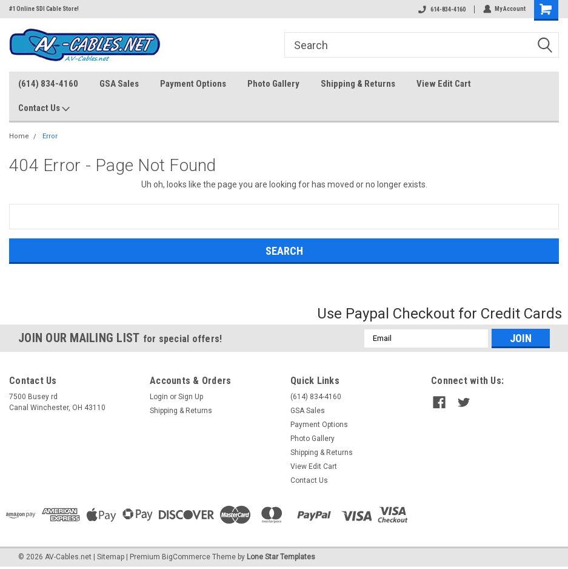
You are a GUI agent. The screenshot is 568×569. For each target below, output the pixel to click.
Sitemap (110, 557)
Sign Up (190, 396)
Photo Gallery (273, 83)
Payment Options (193, 83)
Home (19, 136)
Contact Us (44, 109)
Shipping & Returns (358, 83)
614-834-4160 (441, 9)
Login (159, 396)
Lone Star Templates (281, 557)
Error (50, 136)
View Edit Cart (443, 83)
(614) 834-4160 (48, 83)
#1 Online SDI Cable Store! (44, 8)
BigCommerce (186, 557)
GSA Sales (119, 83)
